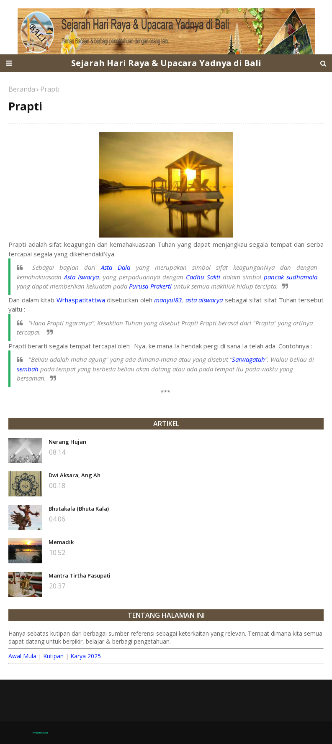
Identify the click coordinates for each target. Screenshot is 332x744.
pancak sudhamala (290, 277)
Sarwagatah (248, 359)
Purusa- (139, 286)
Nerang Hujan (67, 441)
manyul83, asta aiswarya (188, 300)
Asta (71, 277)
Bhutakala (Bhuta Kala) (79, 508)
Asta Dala (115, 267)
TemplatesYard (39, 732)
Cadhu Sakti (203, 277)
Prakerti (161, 286)
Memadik (61, 542)
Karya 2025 (85, 656)
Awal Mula (22, 656)
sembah (28, 369)
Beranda (21, 89)
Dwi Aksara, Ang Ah (74, 475)
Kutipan (53, 656)
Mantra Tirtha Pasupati (80, 575)
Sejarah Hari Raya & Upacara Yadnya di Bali (166, 63)
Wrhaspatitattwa (81, 300)
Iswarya (88, 277)
